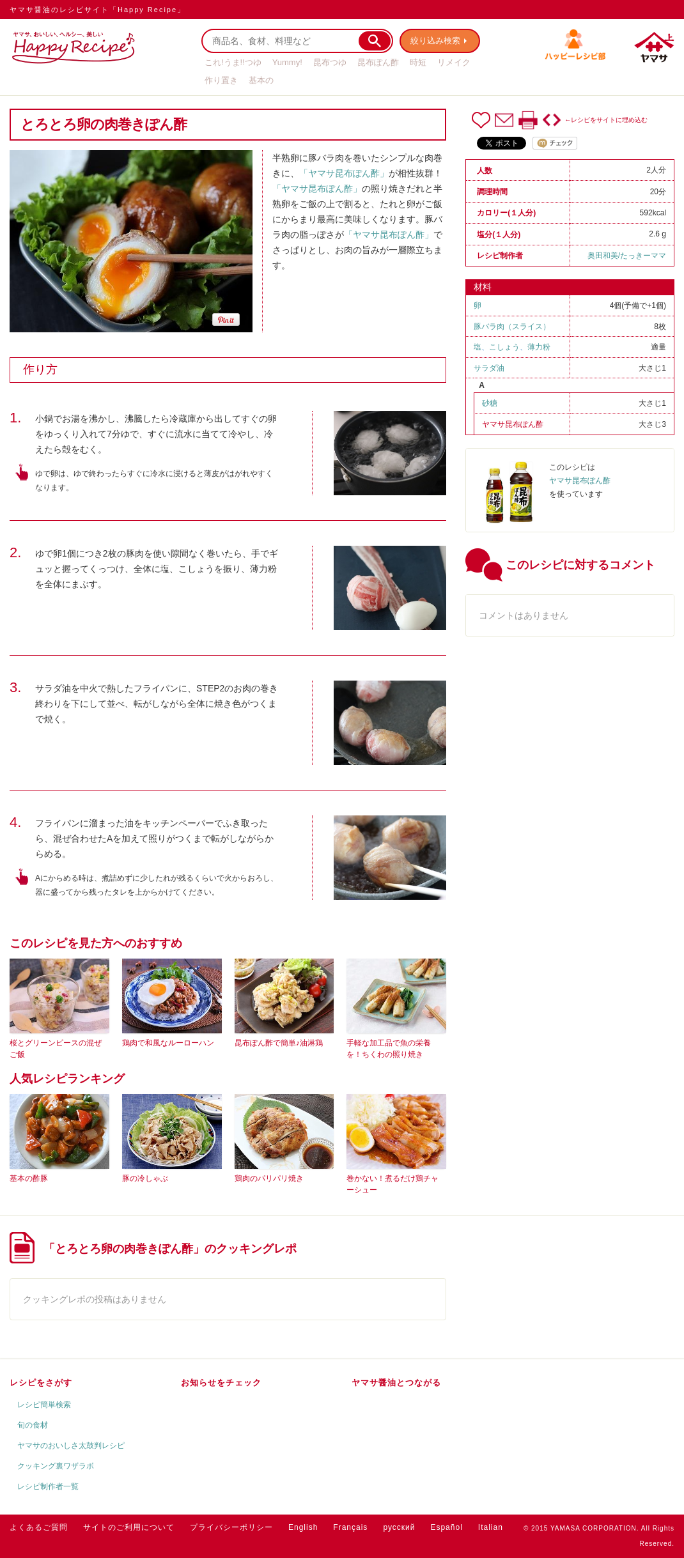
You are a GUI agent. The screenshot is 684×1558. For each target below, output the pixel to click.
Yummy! (287, 62)
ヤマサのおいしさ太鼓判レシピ (71, 1445)
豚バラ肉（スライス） (512, 326)
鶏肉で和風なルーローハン (168, 1042)
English (303, 1527)
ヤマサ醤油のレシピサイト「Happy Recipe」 (97, 9)
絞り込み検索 (435, 40)
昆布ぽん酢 (378, 62)
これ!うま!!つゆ (233, 62)
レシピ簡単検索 (44, 1404)
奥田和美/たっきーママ (626, 255)
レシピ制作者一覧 (48, 1486)
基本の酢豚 (29, 1178)
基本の (261, 80)
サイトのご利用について (129, 1527)
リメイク (453, 62)
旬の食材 (32, 1425)
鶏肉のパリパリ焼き (269, 1178)
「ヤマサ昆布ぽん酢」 (344, 173)
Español (446, 1527)
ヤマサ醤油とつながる (396, 1382)
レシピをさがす (41, 1382)
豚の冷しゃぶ (145, 1178)
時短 (418, 62)
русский (399, 1527)
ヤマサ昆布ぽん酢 (512, 424)
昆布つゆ (329, 62)
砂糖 (489, 403)
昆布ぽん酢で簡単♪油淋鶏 (279, 1042)
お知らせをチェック (221, 1382)
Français (350, 1527)
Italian (490, 1527)
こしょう (504, 347)
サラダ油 (489, 368)
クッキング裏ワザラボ (55, 1466)
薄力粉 (538, 347)
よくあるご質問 (39, 1527)
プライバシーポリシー (231, 1527)
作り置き (221, 80)
